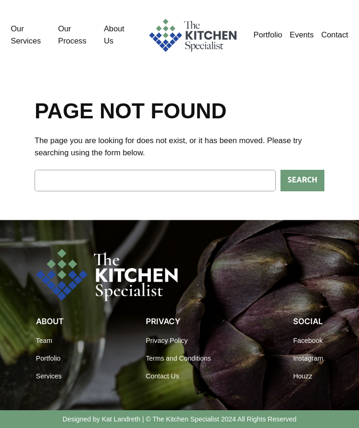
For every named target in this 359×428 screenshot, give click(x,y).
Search (302, 180)
